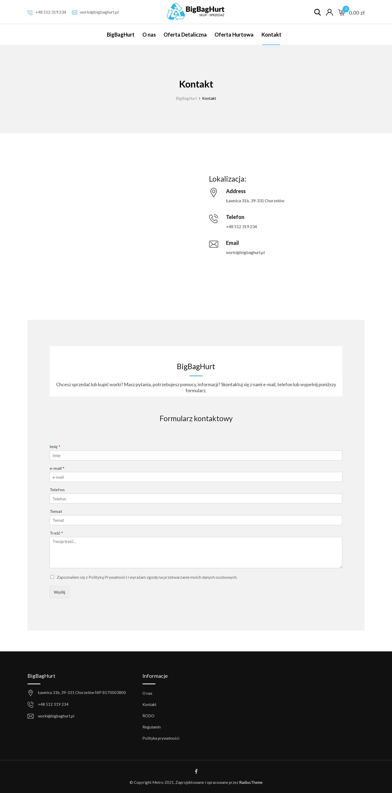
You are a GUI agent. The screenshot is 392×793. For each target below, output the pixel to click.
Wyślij (59, 591)
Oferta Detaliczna (185, 34)
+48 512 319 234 (50, 11)
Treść (56, 532)
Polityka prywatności (160, 738)
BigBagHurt (121, 34)
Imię (55, 446)
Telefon (57, 489)
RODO (148, 715)
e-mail (57, 468)
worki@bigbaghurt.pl (99, 11)
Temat (56, 511)
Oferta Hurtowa (234, 34)
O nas (149, 34)
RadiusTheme (251, 782)
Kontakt (271, 34)
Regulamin (151, 727)
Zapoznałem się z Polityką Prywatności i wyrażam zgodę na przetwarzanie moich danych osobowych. (147, 577)
